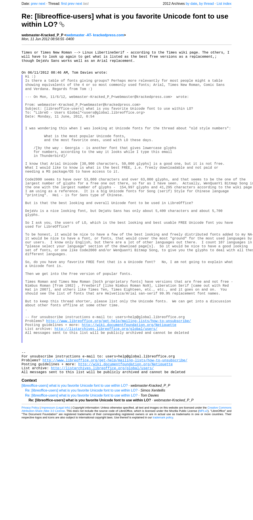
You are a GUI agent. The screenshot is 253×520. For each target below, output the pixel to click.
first (64, 3)
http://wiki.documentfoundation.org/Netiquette (129, 385)
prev (34, 3)
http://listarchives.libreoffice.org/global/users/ (106, 390)
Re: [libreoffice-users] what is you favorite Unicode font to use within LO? (81, 461)
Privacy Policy (30, 478)
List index (224, 3)
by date (191, 3)
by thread (206, 3)
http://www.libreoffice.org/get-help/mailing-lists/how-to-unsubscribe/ (118, 380)
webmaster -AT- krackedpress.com (95, 35)
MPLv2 (203, 482)
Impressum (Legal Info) (55, 478)
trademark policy (163, 488)
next (42, 3)
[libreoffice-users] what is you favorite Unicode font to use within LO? (75, 457)
